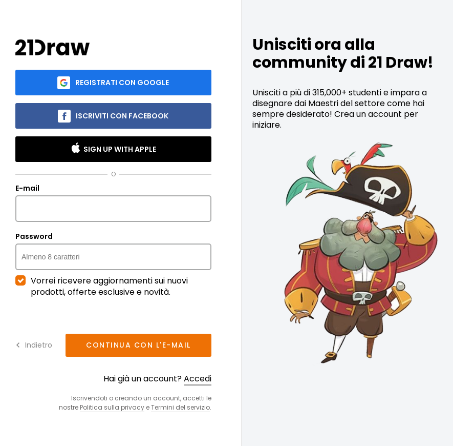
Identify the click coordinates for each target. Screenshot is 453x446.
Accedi (197, 378)
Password (113, 251)
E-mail (113, 203)
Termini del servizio (180, 407)
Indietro (33, 345)
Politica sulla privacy (112, 407)
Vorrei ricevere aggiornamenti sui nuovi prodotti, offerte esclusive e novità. (101, 286)
